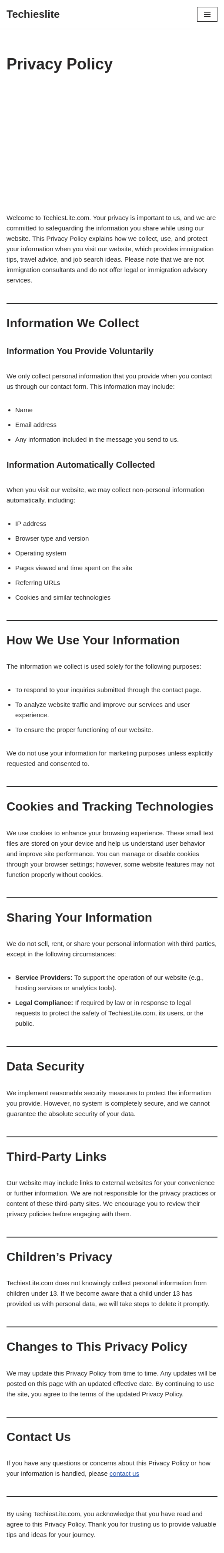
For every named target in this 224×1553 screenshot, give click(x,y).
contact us (124, 1473)
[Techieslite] (33, 14)
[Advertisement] (112, 147)
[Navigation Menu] (207, 14)
